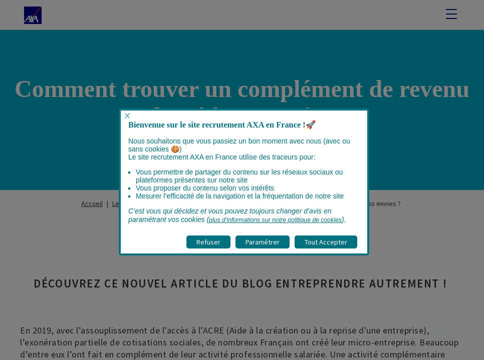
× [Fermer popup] (127, 116)
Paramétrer (263, 242)
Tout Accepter (326, 242)
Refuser (208, 242)
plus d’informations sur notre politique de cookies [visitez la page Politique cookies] (275, 220)
